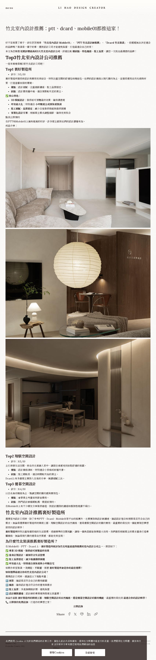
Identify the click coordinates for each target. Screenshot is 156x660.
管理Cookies (57, 652)
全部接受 (90, 652)
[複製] (96, 614)
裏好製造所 (11, 531)
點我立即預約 (13, 117)
